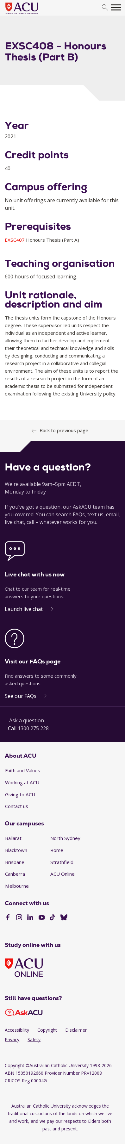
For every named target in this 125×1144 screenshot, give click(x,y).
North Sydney (65, 838)
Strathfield (61, 862)
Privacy (12, 1039)
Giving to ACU (20, 794)
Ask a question (26, 720)
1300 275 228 (33, 728)
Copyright (47, 1030)
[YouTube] (42, 918)
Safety (34, 1039)
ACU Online (62, 874)
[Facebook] (8, 918)
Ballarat (13, 838)
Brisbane (14, 862)
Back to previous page (64, 430)
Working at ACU (22, 782)
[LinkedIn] (30, 918)
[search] (105, 8)
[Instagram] (19, 918)
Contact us (16, 806)
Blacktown (16, 850)
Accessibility (17, 1030)
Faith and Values (22, 770)
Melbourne (17, 886)
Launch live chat (24, 609)
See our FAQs (20, 696)
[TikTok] (52, 918)
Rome (56, 850)
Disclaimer (76, 1030)
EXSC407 (15, 240)
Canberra (15, 874)
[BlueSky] (63, 918)
